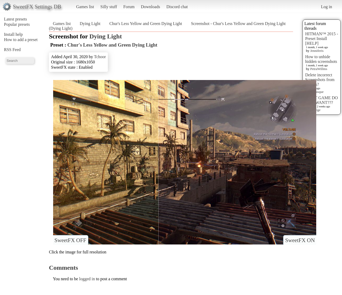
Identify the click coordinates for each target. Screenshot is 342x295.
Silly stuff (108, 6)
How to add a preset (21, 39)
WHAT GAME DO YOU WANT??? (321, 100)
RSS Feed (12, 49)
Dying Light (90, 23)
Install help (13, 34)
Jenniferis (317, 51)
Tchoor (100, 56)
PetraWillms (318, 69)
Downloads (150, 6)
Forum (129, 6)
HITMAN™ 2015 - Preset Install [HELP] (321, 39)
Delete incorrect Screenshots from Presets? (320, 80)
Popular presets (17, 24)
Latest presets (15, 19)
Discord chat (177, 6)
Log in (326, 6)
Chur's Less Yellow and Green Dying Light (145, 23)
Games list (85, 6)
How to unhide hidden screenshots (321, 59)
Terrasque (317, 92)
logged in (87, 279)
